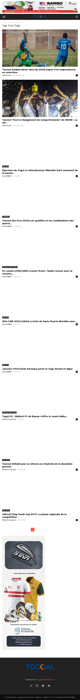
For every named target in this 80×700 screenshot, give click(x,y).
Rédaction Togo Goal (9, 419)
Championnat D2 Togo (9, 412)
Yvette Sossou (6, 75)
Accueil (4, 22)
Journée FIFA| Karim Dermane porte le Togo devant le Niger (37, 368)
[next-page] (46, 529)
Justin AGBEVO (7, 176)
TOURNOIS (6, 65)
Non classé (6, 460)
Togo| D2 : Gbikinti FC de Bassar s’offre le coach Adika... (35, 416)
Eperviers (5, 166)
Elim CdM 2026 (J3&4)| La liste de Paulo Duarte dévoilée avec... (39, 321)
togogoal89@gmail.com (46, 679)
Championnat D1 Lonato (10, 267)
